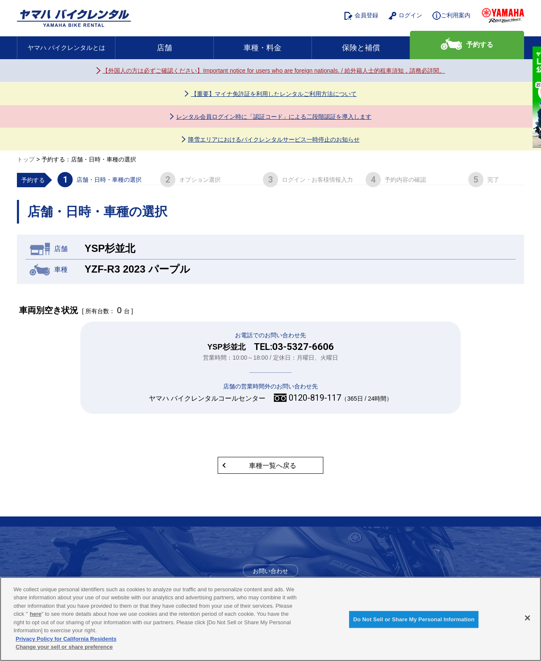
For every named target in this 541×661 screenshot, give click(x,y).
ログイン (405, 16)
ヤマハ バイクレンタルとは (66, 47)
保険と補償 (361, 48)
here (35, 614)
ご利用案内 (451, 15)
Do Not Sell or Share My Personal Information (414, 619)
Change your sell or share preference (64, 647)
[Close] (527, 618)
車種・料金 (262, 48)
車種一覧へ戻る (272, 465)
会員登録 (361, 16)
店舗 (164, 48)
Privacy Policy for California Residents (66, 639)
